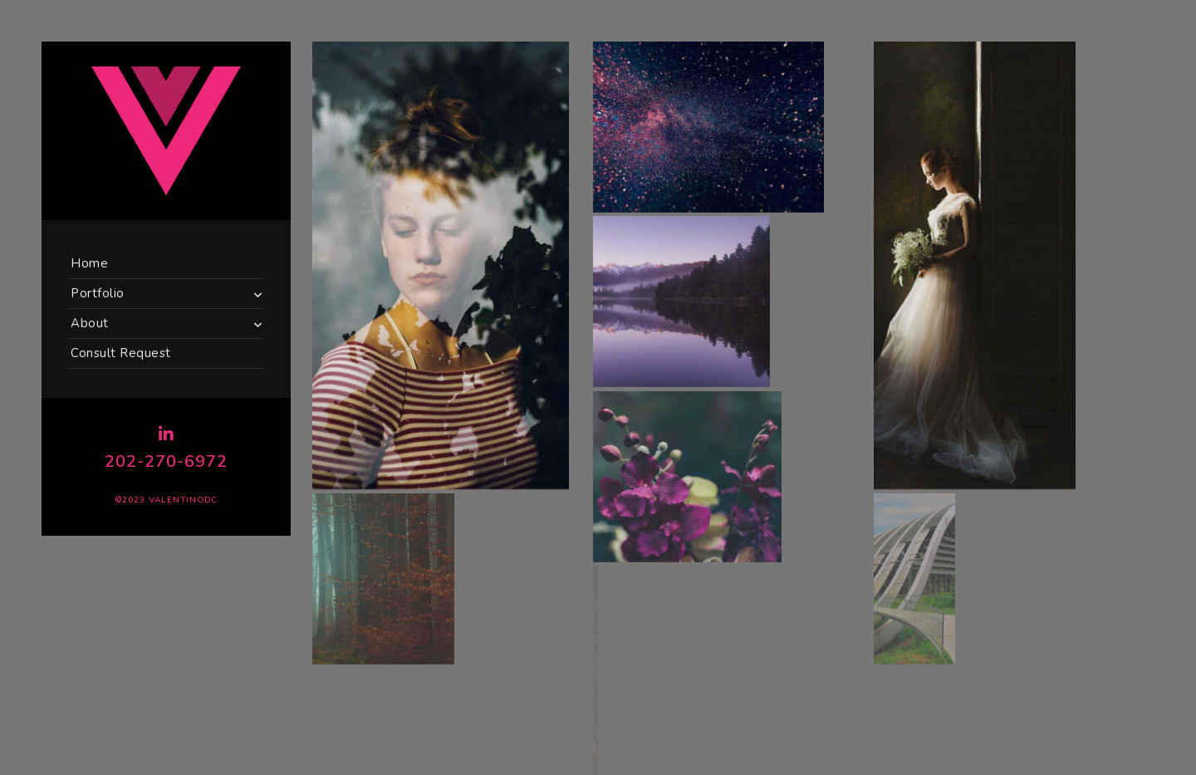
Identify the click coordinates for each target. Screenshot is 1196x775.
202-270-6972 (166, 461)
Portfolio (98, 293)
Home (89, 263)
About (90, 323)
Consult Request (121, 353)
